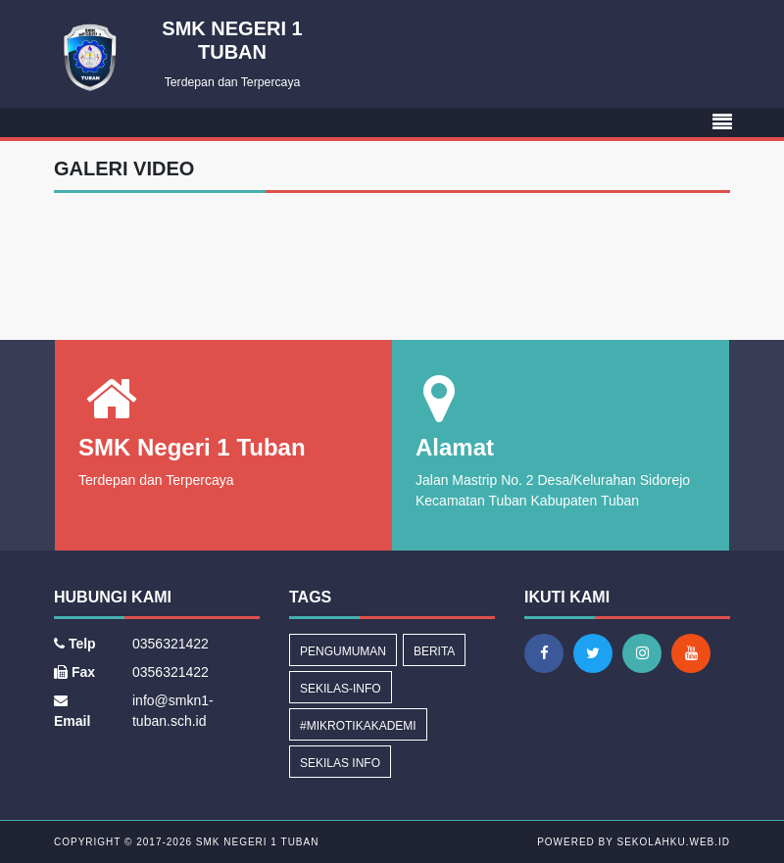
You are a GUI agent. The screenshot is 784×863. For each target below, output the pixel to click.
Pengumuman (343, 651)
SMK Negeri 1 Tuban (255, 842)
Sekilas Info (340, 763)
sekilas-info (340, 688)
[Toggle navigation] (722, 122)
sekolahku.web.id (673, 842)
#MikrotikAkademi (358, 726)
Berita (434, 651)
